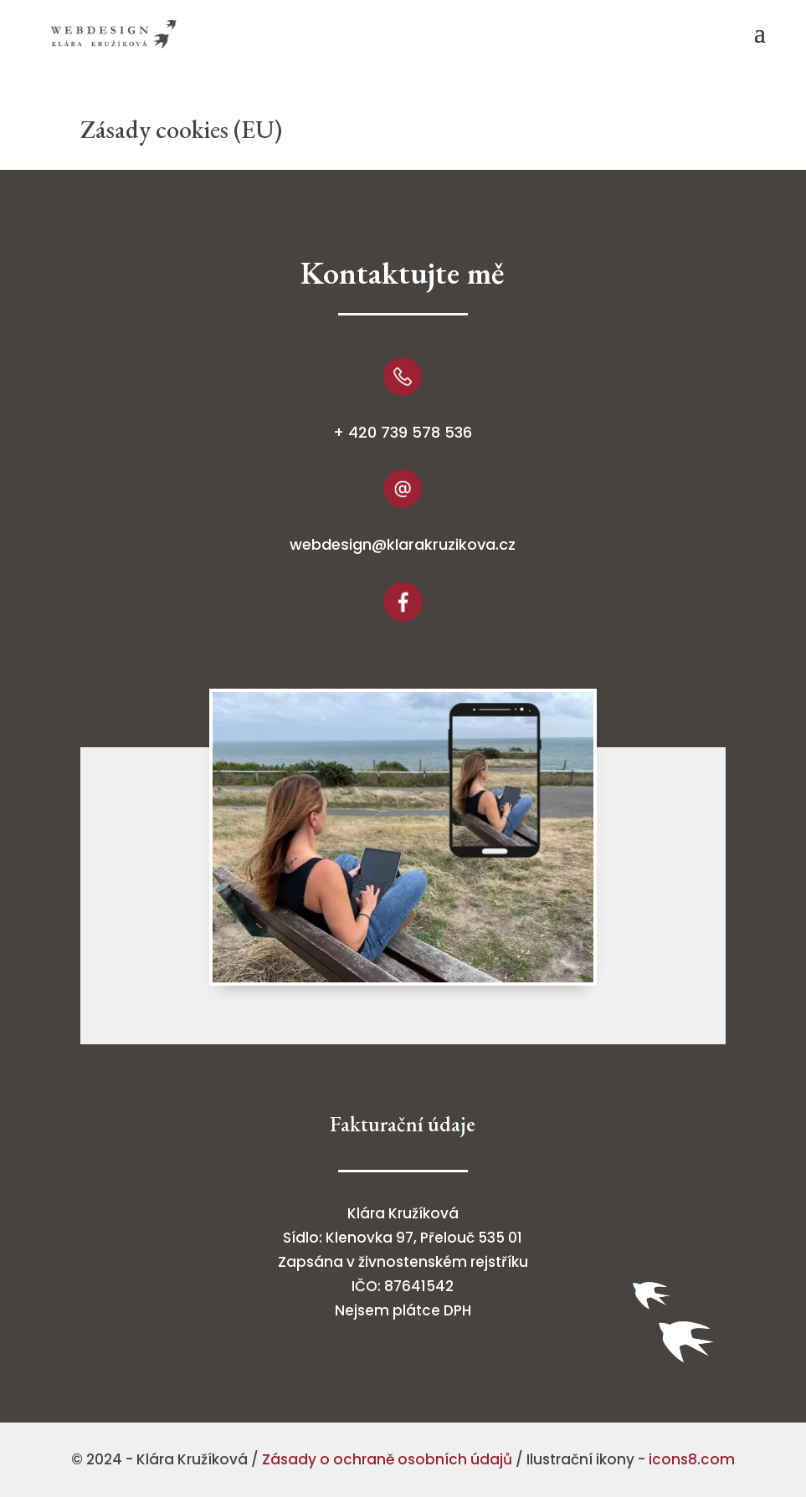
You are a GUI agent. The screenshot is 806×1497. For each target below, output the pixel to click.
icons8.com (692, 1459)
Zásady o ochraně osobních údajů (387, 1459)
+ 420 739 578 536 (402, 432)
